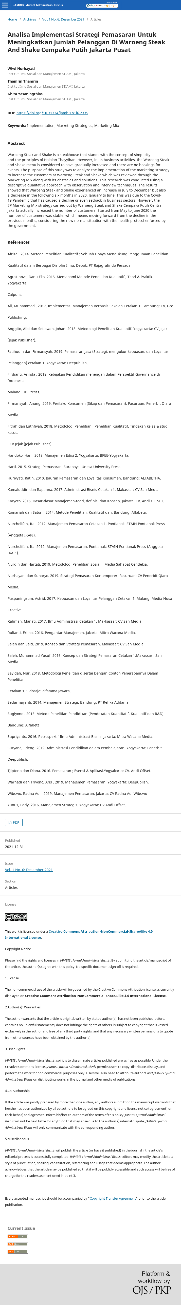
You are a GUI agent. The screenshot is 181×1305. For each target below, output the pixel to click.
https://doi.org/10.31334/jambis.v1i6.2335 (52, 112)
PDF (15, 822)
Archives (29, 19)
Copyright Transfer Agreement (113, 1198)
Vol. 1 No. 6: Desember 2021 (63, 19)
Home (12, 19)
